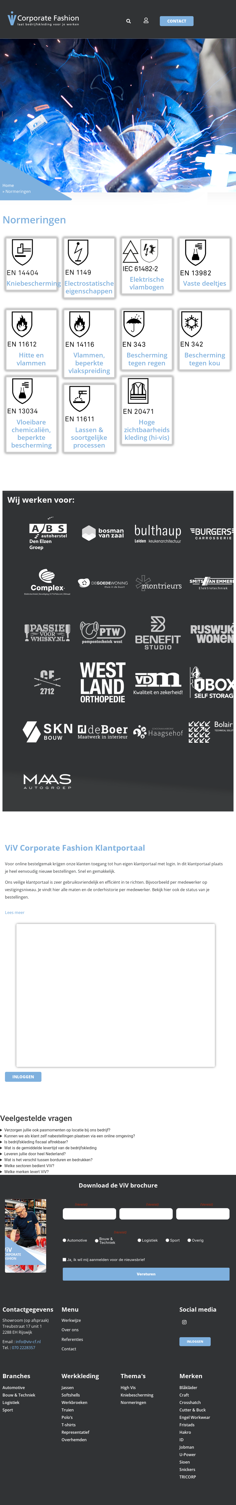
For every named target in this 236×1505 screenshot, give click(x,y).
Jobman (186, 1444)
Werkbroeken (74, 1399)
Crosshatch (190, 1399)
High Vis (128, 1384)
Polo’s (67, 1414)
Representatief (75, 1429)
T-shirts (69, 1422)
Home (8, 185)
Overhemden (74, 1436)
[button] (128, 21)
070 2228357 (23, 1345)
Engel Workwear (194, 1414)
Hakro (185, 1429)
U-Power (187, 1451)
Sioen (184, 1459)
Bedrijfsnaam (139, 1204)
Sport (173, 1239)
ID (181, 1436)
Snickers (187, 1466)
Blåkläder (188, 1384)
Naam (75, 1204)
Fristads (187, 1422)
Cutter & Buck (192, 1407)
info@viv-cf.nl (28, 1339)
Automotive (75, 1239)
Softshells (71, 1392)
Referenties (72, 1336)
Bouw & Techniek (107, 1239)
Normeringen (133, 1399)
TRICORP (187, 1474)
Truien (68, 1407)
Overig (196, 1239)
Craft (184, 1392)
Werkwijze (71, 1317)
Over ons (70, 1327)
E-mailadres (194, 1204)
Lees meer (15, 912)
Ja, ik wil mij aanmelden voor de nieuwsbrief (106, 1258)
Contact (69, 1346)
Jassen (68, 1384)
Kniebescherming (137, 1392)
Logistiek (148, 1239)
